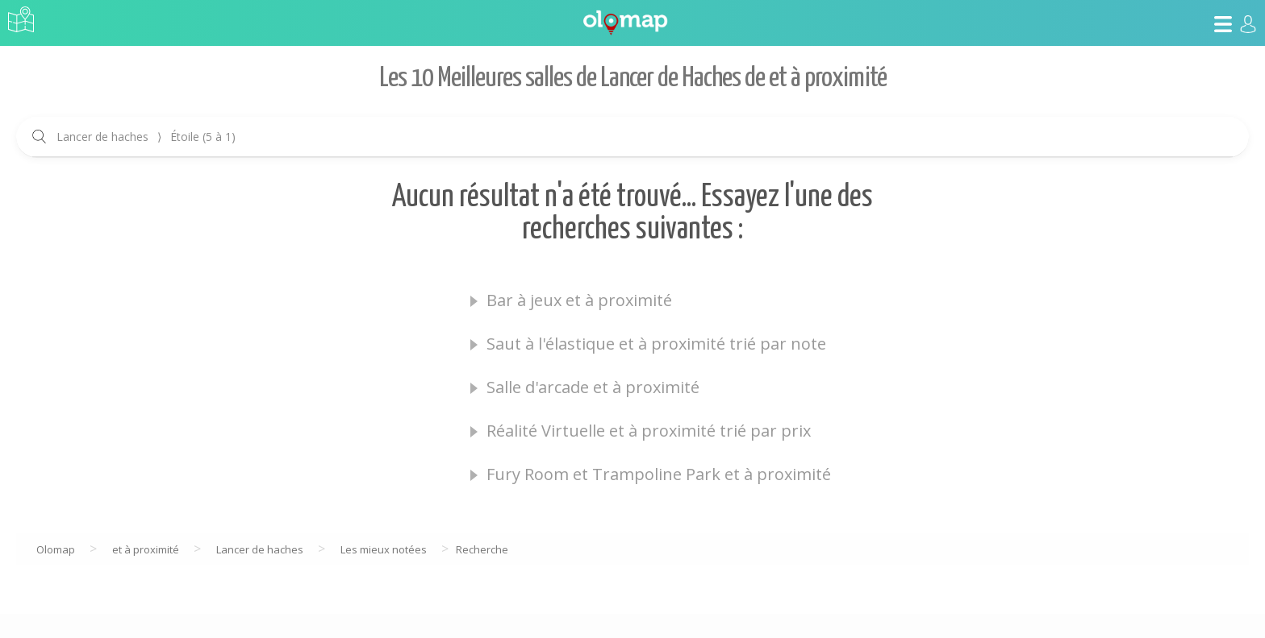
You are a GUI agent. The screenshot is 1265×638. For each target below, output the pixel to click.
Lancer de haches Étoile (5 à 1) (146, 136)
